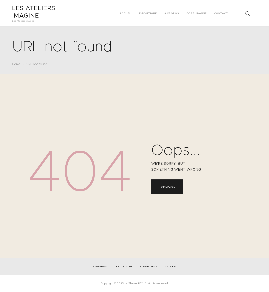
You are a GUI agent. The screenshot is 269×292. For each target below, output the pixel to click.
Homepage (167, 186)
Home (16, 64)
